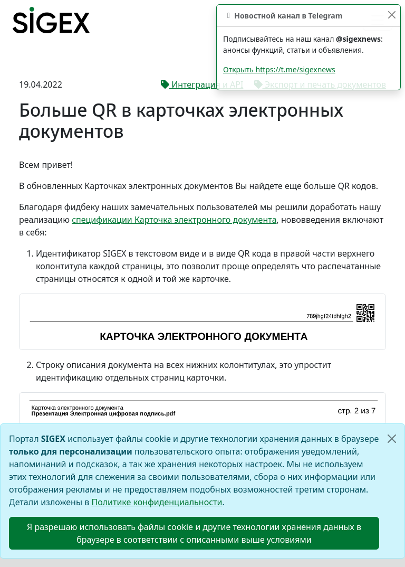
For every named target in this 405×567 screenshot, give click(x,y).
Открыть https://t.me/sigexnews (279, 69)
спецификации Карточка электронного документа (174, 219)
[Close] (391, 438)
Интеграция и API (202, 84)
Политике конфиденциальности (156, 502)
